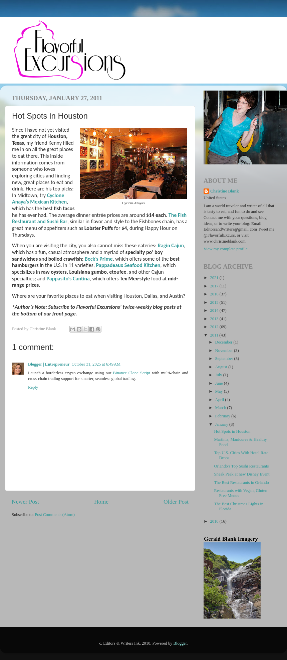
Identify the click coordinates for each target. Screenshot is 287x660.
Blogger (180, 643)
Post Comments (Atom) (55, 514)
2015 (214, 302)
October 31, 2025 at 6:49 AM (96, 364)
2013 (214, 318)
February (223, 416)
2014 (214, 310)
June (219, 383)
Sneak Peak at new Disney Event (241, 474)
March (221, 407)
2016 (214, 294)
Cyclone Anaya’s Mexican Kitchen (39, 198)
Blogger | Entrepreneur (49, 364)
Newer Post (25, 501)
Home (101, 501)
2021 (214, 277)
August (222, 367)
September (224, 358)
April (220, 399)
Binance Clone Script (132, 373)
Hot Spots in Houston (232, 431)
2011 (214, 335)
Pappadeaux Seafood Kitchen (128, 265)
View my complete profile (226, 249)
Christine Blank (224, 191)
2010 (214, 521)
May (219, 391)
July (219, 375)
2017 (214, 286)
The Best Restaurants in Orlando (241, 482)
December (224, 342)
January (222, 424)
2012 (214, 326)
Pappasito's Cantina (68, 278)
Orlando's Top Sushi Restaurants (241, 466)
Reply (33, 387)
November (224, 350)
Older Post (176, 501)
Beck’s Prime (99, 259)
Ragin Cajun (171, 245)
